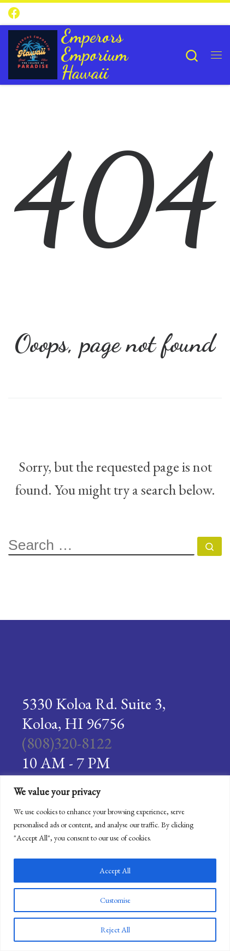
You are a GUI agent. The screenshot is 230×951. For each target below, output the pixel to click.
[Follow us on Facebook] (14, 13)
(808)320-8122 (67, 743)
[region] (115, 863)
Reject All (115, 930)
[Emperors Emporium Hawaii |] (32, 51)
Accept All (115, 870)
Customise (115, 900)
